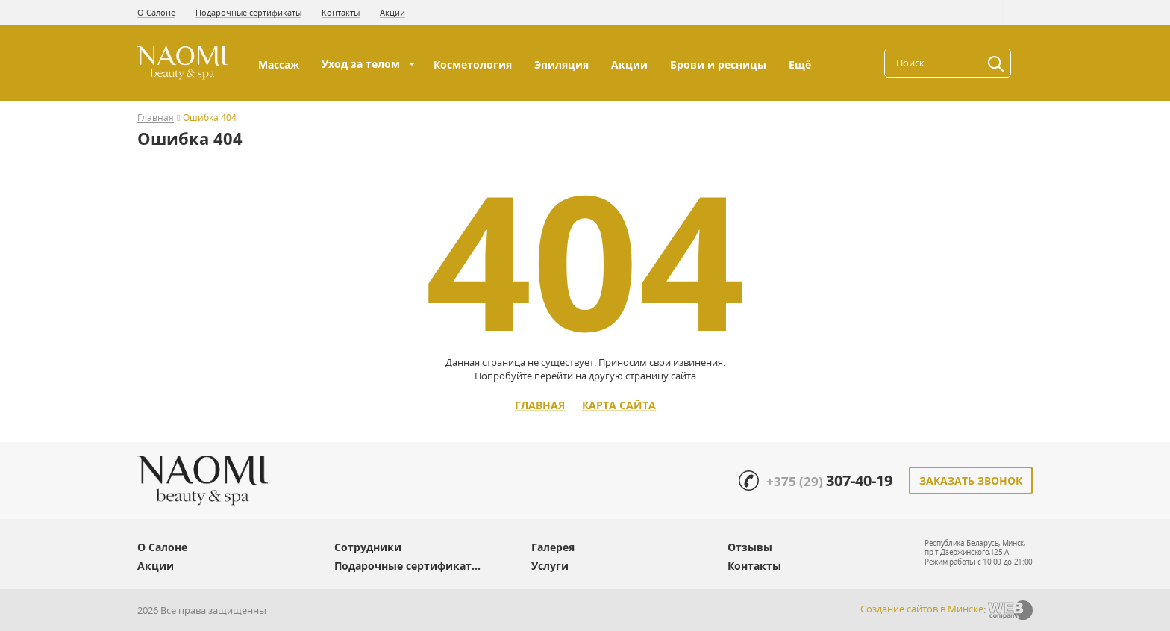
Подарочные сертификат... (407, 566)
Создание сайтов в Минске (921, 608)
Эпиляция (561, 64)
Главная (155, 118)
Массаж (278, 64)
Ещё (801, 64)
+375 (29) (829, 481)
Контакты (341, 12)
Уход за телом (361, 64)
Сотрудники (367, 547)
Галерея (553, 547)
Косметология (473, 64)
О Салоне (156, 12)
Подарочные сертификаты (248, 12)
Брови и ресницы (718, 64)
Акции (392, 12)
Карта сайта (619, 405)
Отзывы (750, 547)
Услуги (550, 566)
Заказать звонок (970, 480)
